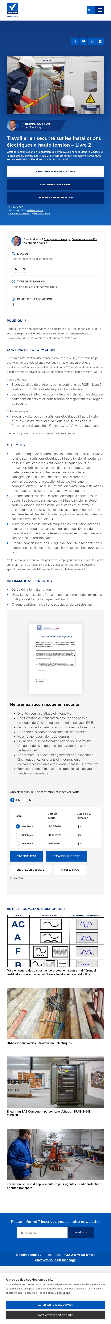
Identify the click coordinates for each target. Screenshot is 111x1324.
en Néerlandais (35, 210)
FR (15, 269)
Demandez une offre (84, 239)
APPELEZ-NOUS (70, 869)
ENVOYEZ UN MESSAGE (30, 869)
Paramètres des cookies (55, 1315)
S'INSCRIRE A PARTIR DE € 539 (55, 171)
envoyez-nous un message (55, 1260)
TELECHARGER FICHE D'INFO (55, 197)
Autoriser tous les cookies (55, 1305)
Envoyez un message (57, 239)
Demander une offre (19, 213)
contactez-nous (42, 213)
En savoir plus (62, 1292)
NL (91, 10)
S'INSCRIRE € (26, 856)
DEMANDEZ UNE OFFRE (55, 184)
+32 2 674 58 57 (77, 1255)
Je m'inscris (81, 1232)
